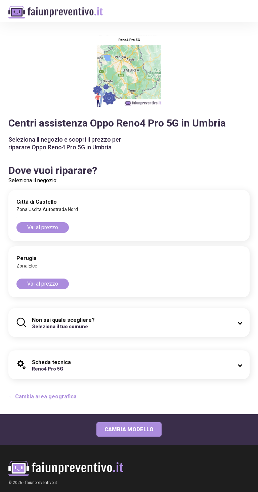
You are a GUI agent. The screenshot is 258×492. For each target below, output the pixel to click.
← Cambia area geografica (42, 396)
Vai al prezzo (42, 227)
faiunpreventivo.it (41, 482)
